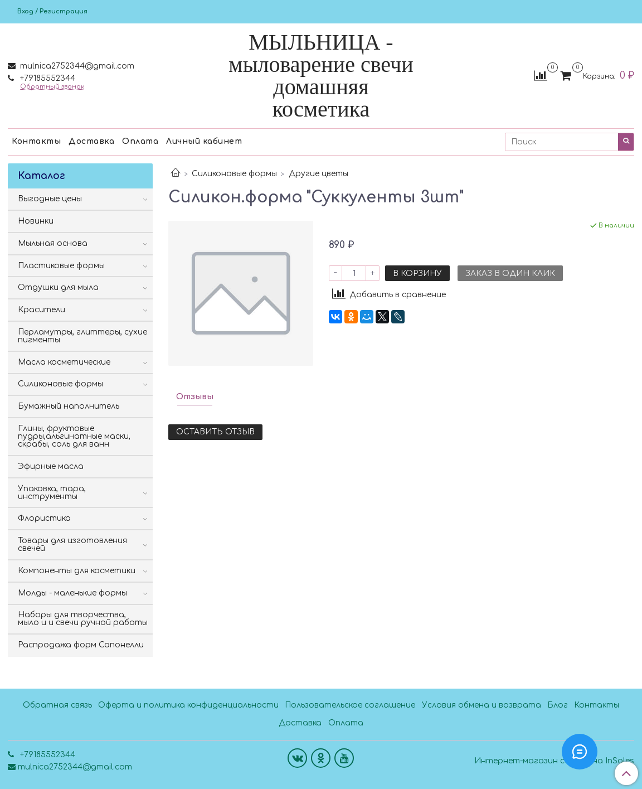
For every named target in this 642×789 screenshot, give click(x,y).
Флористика (44, 518)
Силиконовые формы (234, 174)
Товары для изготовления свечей (72, 544)
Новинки (36, 221)
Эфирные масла (51, 466)
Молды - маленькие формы (72, 593)
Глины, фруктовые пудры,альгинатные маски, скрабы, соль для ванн (74, 436)
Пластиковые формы (61, 266)
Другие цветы (318, 174)
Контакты (36, 141)
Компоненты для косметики (76, 571)
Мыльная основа (52, 243)
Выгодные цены (50, 199)
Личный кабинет (204, 141)
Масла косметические (64, 362)
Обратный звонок (52, 87)
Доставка (91, 141)
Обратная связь (57, 705)
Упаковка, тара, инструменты (52, 493)
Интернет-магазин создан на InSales (554, 761)
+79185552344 (46, 78)
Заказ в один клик (510, 273)
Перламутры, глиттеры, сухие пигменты (82, 336)
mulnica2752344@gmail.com (76, 66)
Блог (557, 705)
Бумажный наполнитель (68, 406)
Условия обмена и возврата (481, 705)
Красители (41, 310)
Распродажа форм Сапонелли (81, 645)
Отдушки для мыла (58, 287)
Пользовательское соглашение (350, 705)
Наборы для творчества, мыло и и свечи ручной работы (83, 619)
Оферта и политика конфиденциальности (188, 705)
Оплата (140, 141)
